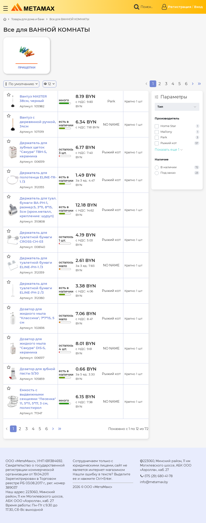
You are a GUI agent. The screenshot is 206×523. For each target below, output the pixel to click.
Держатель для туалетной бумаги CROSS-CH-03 (36, 237)
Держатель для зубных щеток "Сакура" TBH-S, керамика (33, 149)
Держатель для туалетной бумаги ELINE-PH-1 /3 (36, 262)
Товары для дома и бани (27, 19)
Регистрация (179, 7)
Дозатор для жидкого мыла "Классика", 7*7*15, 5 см (37, 315)
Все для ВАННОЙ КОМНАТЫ (69, 19)
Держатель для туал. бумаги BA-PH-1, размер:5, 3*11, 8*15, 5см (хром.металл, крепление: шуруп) (38, 207)
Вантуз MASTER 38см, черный (33, 98)
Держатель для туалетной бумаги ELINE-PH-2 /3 (36, 288)
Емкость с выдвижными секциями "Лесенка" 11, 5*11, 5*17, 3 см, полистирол (38, 399)
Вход (198, 7)
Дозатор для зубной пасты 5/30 (37, 371)
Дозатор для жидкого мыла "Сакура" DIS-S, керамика (33, 345)
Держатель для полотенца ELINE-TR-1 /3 (38, 177)
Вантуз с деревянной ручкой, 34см (38, 121)
